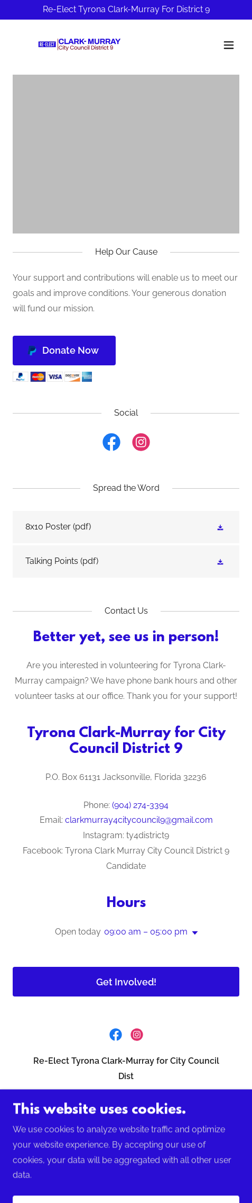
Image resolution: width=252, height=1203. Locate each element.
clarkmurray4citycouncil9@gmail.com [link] (139, 820)
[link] (76, 45)
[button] (228, 45)
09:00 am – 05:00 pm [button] (146, 932)
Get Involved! (126, 981)
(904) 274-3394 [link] (140, 805)
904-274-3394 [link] (126, 1124)
